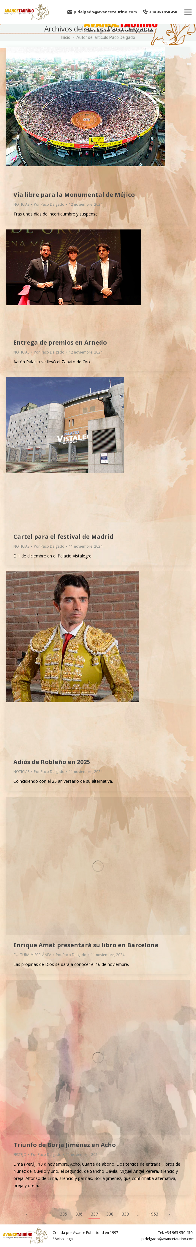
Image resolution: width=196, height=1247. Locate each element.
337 (94, 1214)
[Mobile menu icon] (188, 12)
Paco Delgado (130, 29)
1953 (153, 1214)
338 (109, 1214)
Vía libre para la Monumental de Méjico (74, 195)
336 (79, 1214)
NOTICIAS (21, 204)
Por (49, 204)
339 (125, 1214)
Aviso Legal (64, 1238)
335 (63, 1214)
